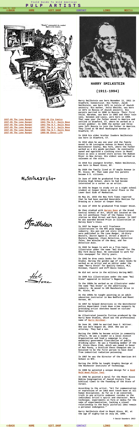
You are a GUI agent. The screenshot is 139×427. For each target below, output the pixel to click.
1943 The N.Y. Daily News (55, 122)
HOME (31, 10)
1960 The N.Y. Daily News (55, 130)
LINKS (106, 10)
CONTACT (81, 10)
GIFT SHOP (54, 10)
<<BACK (10, 10)
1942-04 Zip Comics (52, 119)
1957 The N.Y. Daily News (55, 127)
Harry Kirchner (96, 320)
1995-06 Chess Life (52, 133)
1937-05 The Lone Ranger (18, 119)
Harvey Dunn (111, 210)
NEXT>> (128, 10)
